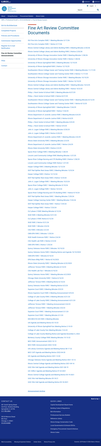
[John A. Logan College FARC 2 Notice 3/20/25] (63, 133)
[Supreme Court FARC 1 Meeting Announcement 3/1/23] (63, 311)
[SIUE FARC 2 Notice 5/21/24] (63, 222)
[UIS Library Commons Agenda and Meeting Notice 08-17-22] (63, 348)
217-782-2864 (5, 411)
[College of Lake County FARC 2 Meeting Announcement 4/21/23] (63, 300)
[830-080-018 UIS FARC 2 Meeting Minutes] (63, 319)
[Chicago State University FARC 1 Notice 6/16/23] (63, 278)
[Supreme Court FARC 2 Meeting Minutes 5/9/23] (63, 289)
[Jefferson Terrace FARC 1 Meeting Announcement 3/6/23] (63, 304)
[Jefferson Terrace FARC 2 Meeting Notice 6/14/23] (63, 282)
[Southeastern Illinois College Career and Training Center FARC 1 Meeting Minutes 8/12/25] (63, 100)
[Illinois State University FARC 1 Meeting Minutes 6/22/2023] (63, 263)
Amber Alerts (37, 442)
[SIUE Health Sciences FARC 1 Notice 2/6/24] (63, 237)
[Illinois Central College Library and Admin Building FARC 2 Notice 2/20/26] (63, 51)
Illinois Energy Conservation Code (62, 422)
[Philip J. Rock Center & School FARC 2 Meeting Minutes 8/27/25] (63, 92)
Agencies (86, 2)
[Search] (88, 10)
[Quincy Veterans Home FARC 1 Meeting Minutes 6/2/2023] (63, 274)
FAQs (3, 61)
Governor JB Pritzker (80, 441)
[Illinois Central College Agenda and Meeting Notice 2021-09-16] (63, 363)
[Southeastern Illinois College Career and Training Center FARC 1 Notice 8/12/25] (63, 103)
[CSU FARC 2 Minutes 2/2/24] (63, 230)
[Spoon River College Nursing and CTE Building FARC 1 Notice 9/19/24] (63, 192)
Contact (4, 66)
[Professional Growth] (12, 20)
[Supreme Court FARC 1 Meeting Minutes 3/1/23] (63, 315)
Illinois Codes (40, 16)
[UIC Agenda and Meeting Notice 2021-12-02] (63, 356)
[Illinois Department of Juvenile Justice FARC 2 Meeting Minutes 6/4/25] (63, 114)
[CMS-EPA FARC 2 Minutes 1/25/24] (63, 233)
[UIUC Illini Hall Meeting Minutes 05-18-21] (63, 378)
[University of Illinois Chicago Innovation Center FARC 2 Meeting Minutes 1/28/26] (63, 55)
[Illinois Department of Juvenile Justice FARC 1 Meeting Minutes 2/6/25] (63, 137)
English (91, 6)
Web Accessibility (6, 442)
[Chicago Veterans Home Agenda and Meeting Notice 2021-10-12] (63, 360)
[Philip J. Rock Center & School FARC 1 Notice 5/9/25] (63, 126)
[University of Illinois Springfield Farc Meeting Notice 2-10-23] (63, 326)
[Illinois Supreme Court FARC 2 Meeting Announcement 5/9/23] (63, 293)
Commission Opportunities (11, 41)
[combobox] (93, 6)
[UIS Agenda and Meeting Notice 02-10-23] (63, 322)
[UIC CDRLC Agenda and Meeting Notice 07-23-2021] (63, 371)
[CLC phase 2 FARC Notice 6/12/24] (63, 218)
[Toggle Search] (98, 10)
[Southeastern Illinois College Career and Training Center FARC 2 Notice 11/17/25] (63, 74)
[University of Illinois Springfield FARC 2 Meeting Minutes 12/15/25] (63, 62)
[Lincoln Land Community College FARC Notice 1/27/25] (63, 163)
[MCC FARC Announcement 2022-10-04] (63, 345)
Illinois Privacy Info (49, 442)
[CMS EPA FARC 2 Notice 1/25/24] (63, 244)
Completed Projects (8, 31)
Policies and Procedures (10, 36)
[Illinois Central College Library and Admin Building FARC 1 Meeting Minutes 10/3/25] (63, 85)
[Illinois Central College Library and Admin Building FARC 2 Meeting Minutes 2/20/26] (63, 48)
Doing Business (12, 16)
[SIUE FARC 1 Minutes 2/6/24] (63, 226)
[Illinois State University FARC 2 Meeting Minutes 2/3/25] (63, 140)
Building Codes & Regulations (60, 408)
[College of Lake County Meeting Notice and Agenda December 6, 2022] (63, 334)
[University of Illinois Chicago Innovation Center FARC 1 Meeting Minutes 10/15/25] (63, 77)
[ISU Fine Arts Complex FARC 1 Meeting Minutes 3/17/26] (63, 40)
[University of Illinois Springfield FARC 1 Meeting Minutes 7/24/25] (63, 107)
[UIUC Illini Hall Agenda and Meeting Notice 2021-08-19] (63, 367)
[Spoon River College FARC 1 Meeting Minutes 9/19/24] (63, 185)
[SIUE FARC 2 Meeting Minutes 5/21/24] (63, 215)
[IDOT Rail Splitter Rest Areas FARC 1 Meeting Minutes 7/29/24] (63, 196)
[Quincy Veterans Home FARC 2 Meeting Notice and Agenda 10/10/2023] (63, 252)
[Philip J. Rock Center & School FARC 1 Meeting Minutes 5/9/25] (63, 122)
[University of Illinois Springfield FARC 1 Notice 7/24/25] (63, 111)
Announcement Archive (36, 391)
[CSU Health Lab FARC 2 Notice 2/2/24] (63, 241)
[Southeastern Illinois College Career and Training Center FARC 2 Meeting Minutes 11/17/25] (63, 70)
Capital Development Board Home (62, 405)
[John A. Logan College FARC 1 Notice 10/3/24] (63, 189)
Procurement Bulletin (26, 16)
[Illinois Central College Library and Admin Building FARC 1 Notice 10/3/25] (63, 88)
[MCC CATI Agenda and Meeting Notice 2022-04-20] (63, 352)
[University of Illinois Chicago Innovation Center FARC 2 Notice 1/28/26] (63, 59)
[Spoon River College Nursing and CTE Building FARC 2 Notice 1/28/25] (63, 159)
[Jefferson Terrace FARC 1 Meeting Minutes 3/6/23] (63, 308)
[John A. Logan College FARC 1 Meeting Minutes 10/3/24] (63, 181)
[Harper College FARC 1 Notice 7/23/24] (63, 207)
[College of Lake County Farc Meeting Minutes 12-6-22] (63, 330)
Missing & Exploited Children (22, 442)
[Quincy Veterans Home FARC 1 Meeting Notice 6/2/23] (63, 285)
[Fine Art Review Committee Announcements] (40, 20)
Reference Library (56, 418)
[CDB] (2, 20)
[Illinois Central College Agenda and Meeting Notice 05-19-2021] (63, 374)
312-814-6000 (5, 423)
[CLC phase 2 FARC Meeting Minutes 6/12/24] (63, 211)
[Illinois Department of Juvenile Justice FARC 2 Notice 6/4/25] (63, 118)
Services (96, 2)
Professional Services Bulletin (60, 415)
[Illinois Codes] (45, 16)
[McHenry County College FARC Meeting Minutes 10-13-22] (63, 337)
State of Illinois (95, 441)
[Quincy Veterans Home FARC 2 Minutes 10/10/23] (63, 248)
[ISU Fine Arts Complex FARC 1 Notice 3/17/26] (63, 44)
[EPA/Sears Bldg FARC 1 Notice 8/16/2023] (63, 259)
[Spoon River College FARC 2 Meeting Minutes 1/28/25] (63, 152)
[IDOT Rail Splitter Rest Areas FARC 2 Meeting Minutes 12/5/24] (63, 170)
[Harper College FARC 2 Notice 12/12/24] (63, 174)
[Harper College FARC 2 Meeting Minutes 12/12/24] (63, 166)
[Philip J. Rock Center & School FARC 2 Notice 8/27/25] (63, 96)
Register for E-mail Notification (8, 47)
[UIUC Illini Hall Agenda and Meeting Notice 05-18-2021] (63, 382)
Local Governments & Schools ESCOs (63, 425)
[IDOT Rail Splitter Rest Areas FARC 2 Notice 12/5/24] (63, 178)
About (3, 16)
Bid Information (56, 411)
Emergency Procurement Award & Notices (64, 429)
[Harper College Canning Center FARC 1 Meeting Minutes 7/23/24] (63, 200)
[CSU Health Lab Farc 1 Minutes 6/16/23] (63, 270)
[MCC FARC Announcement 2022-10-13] (63, 341)
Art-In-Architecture (9, 25)
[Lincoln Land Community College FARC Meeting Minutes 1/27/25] (63, 155)
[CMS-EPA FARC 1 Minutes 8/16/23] (63, 256)
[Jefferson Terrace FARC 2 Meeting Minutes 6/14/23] (63, 267)
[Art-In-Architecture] (25, 20)
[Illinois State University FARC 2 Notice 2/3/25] (63, 148)
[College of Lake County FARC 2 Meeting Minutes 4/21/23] (63, 296)
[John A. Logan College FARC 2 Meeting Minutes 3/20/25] (63, 129)
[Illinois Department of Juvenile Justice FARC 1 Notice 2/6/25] (63, 144)
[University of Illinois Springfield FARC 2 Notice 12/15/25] (63, 66)
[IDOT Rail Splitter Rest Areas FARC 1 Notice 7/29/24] (63, 204)
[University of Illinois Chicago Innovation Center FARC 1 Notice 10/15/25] (63, 81)
